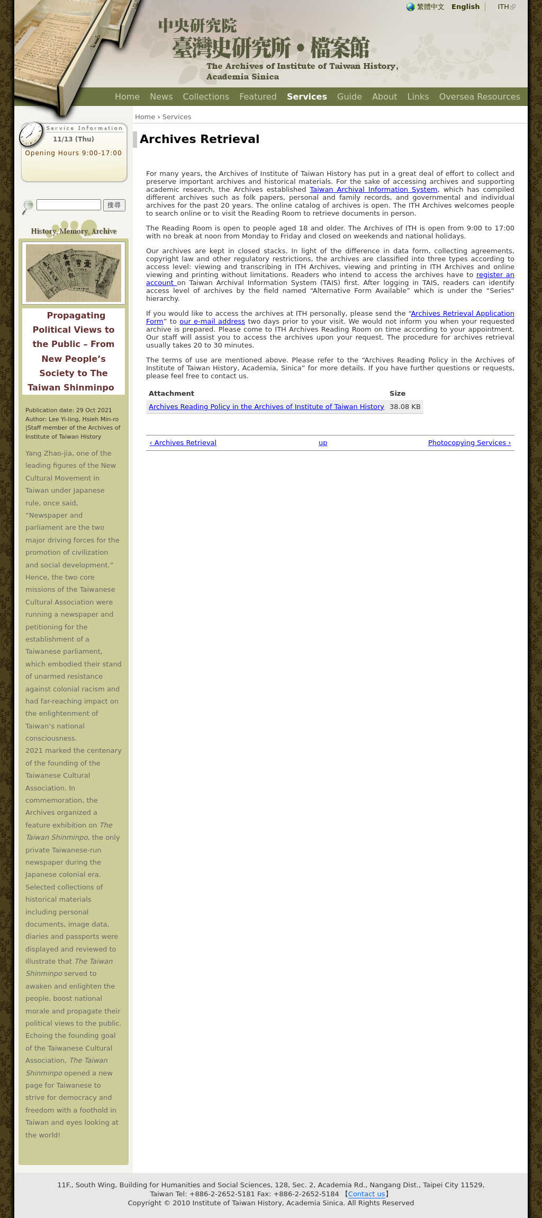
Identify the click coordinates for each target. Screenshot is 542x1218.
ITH (503, 7)
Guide (349, 97)
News (161, 97)
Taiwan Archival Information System (373, 189)
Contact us (366, 1194)
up (323, 443)
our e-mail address (212, 321)
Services (307, 97)
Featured (258, 97)
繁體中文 (431, 7)
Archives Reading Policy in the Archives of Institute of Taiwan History (266, 407)
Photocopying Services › (469, 443)
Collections (206, 97)
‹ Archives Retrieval (183, 443)
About (384, 97)
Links (418, 97)
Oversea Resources (479, 97)
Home (127, 97)
